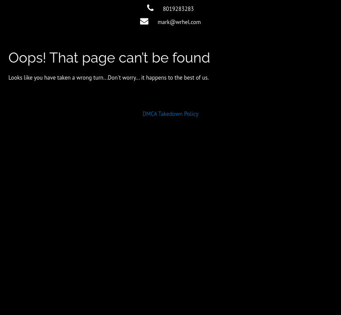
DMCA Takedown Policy (171, 114)
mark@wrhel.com (179, 22)
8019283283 (178, 9)
